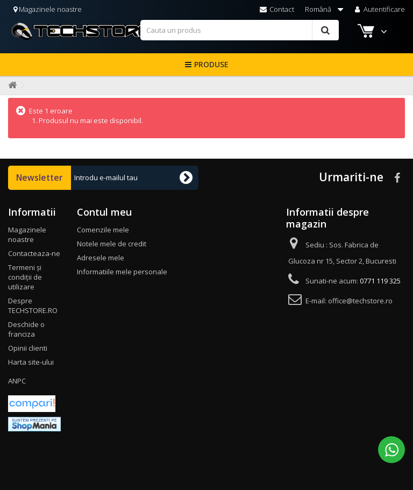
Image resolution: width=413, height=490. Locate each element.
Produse (211, 64)
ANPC (17, 381)
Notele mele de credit (111, 243)
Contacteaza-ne (34, 253)
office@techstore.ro (360, 301)
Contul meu (104, 211)
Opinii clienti (27, 348)
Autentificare (379, 9)
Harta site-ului (31, 362)
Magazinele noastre (47, 9)
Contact (277, 9)
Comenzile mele (103, 230)
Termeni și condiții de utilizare (25, 277)
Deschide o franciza (26, 329)
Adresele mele (100, 257)
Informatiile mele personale (122, 271)
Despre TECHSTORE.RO (33, 305)
